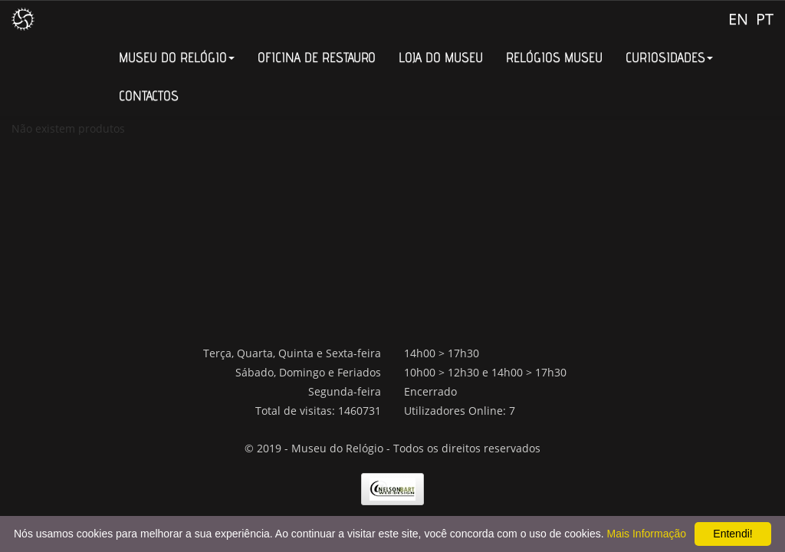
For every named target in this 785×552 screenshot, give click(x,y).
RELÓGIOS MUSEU (554, 57)
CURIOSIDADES (669, 57)
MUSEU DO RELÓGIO (177, 57)
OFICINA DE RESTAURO (317, 57)
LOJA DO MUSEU (441, 57)
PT (765, 18)
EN (738, 18)
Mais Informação (646, 533)
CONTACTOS (149, 95)
